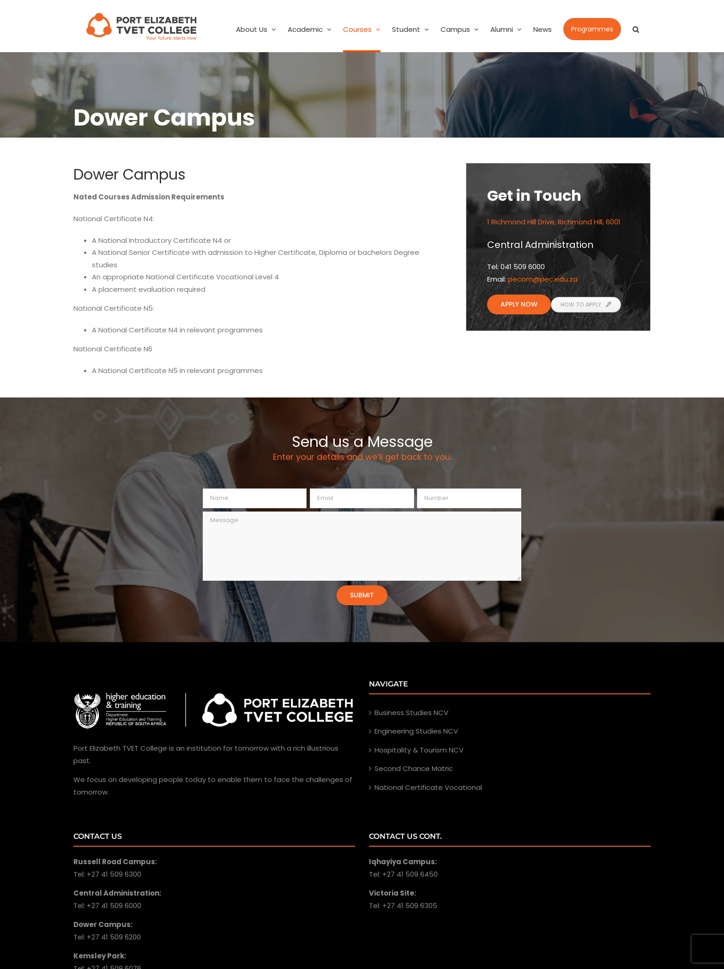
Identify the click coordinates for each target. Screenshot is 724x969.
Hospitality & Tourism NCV (419, 750)
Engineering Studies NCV (416, 731)
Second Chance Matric (413, 768)
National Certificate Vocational (428, 787)
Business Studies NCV (411, 712)
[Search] (636, 29)
